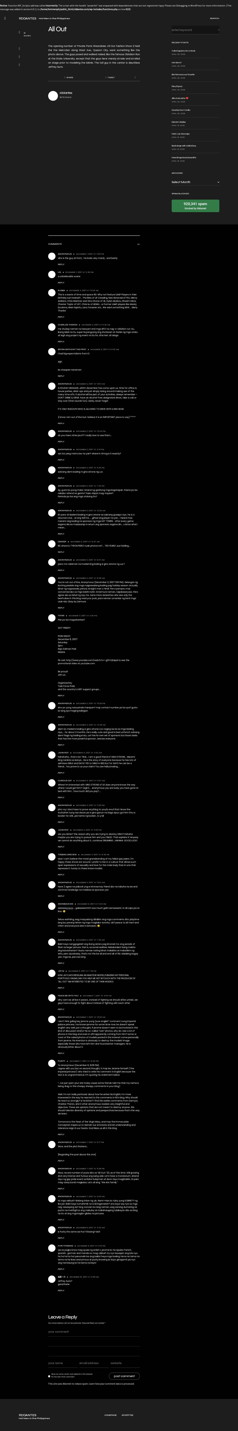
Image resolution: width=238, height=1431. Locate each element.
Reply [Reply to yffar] (61, 696)
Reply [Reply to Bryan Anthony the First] (61, 376)
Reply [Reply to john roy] (61, 773)
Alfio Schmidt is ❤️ (180, 98)
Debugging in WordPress (189, 5)
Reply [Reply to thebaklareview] (61, 875)
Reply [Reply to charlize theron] (61, 342)
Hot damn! (176, 62)
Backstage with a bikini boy (184, 145)
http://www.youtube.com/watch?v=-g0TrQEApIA (92, 660)
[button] (5, 18)
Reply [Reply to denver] (61, 552)
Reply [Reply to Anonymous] (61, 264)
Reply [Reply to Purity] (61, 1134)
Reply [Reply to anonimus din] (61, 932)
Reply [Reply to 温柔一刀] (61, 1290)
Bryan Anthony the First (72, 349)
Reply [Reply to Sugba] (61, 317)
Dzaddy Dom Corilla (181, 110)
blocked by (195, 205)
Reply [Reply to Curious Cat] (61, 797)
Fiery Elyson (177, 86)
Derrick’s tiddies (179, 122)
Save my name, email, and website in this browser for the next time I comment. (71, 1375)
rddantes (66, 93)
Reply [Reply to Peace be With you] (61, 1009)
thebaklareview (67, 855)
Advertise (127, 1426)
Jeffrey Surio (55, 67)
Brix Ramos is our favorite (183, 74)
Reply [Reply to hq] (61, 283)
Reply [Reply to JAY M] (61, 988)
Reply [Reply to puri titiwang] (61, 1269)
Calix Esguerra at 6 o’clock (184, 50)
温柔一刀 (61, 1277)
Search (216, 30)
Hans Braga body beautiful (184, 157)
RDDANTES (27, 18)
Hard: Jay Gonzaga (181, 133)
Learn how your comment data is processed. (111, 1383)
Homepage (111, 1426)
